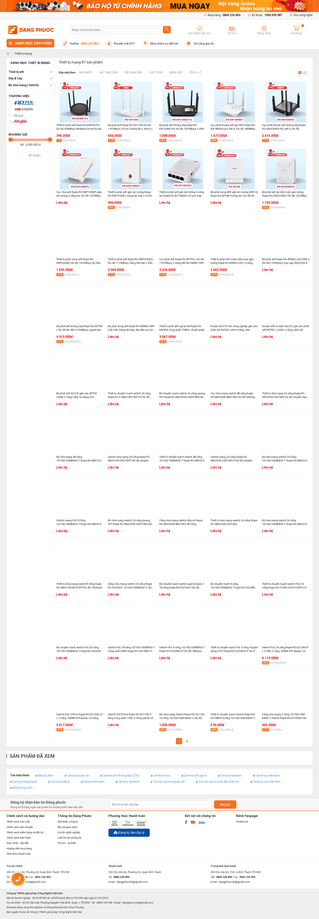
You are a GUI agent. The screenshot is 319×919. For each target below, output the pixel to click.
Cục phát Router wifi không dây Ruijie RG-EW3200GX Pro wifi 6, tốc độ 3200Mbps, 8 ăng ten (283, 127)
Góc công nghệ (301, 15)
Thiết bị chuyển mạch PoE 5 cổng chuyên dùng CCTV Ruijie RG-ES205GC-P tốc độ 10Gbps (234, 649)
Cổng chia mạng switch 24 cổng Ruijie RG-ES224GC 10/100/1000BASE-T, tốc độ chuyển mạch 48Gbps (130, 585)
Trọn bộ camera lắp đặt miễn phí (218, 781)
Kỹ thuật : (265, 15)
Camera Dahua (60, 781)
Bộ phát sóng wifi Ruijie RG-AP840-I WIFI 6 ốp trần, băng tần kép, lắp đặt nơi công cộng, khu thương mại (131, 328)
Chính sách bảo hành (19, 837)
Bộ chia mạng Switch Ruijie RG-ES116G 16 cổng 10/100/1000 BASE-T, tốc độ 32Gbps (182, 716)
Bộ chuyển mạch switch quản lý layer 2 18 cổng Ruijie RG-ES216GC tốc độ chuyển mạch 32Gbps (181, 585)
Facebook (242, 821)
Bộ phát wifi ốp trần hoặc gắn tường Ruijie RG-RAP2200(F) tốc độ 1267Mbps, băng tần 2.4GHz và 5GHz (285, 194)
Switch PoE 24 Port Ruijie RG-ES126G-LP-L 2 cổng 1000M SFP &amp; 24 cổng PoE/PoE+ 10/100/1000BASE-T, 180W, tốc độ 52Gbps (80, 716)
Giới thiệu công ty (68, 821)
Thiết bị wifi (16, 71)
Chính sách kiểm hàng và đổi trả (25, 832)
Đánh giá (175, 72)
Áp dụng (34, 155)
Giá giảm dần (133, 72)
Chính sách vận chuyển (20, 827)
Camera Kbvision (94, 781)
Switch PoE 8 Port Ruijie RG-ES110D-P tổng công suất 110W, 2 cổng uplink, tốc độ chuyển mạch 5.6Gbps (131, 716)
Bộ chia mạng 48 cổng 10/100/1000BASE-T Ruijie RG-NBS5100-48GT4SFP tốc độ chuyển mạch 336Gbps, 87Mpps (79, 458)
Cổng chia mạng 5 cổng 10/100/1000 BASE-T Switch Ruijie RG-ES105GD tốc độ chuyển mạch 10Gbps (284, 716)
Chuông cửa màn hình (266, 781)
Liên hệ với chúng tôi (69, 837)
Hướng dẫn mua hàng (19, 848)
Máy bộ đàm (46, 775)
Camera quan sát (78, 775)
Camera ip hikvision (267, 775)
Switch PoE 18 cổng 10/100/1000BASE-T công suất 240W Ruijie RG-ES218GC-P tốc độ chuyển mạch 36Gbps (131, 649)
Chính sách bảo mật (18, 821)
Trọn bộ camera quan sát (169, 781)
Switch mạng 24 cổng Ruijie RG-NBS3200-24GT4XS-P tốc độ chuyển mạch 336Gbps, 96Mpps (231, 458)
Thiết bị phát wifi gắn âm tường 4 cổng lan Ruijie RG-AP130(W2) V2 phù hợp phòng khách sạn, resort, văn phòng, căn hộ (181, 194)
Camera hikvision (231, 775)
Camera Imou (161, 775)
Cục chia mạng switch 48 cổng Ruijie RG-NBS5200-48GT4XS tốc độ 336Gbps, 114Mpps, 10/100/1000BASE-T (234, 395)
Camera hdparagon (24, 781)
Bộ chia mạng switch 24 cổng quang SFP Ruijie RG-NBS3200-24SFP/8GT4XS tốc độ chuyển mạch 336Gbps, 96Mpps (131, 522)
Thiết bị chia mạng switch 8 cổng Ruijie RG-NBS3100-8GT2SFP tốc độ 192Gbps (79, 585)
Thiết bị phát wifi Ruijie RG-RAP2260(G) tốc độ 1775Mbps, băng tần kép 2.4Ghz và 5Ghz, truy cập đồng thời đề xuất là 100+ (131, 261)
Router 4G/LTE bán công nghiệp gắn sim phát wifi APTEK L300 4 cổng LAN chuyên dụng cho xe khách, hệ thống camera (234, 328)
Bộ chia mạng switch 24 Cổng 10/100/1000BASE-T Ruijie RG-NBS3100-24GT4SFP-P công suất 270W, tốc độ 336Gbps (285, 458)
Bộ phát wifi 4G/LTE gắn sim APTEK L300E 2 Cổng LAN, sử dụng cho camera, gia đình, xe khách (76, 395)
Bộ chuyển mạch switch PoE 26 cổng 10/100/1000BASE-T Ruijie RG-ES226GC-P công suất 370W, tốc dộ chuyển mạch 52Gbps (79, 649)
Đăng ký (225, 804)
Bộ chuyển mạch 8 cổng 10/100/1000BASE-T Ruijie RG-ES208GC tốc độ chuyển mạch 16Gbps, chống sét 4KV (234, 585)
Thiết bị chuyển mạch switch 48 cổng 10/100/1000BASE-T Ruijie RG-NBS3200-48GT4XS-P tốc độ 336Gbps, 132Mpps (182, 458)
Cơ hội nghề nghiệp (69, 832)
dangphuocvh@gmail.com (132, 881)
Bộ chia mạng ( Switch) (24, 85)
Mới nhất (85, 72)
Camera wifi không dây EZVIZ (121, 775)
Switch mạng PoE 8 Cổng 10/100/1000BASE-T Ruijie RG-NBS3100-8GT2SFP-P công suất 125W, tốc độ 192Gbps (79, 522)
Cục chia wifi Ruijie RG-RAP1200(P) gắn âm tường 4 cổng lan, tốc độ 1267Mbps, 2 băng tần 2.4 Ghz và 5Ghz (79, 194)
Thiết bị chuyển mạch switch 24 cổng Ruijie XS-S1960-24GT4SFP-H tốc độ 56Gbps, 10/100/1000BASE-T (129, 395)
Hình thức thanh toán (19, 853)
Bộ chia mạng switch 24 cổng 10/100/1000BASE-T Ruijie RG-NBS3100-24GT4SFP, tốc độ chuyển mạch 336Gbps (285, 522)
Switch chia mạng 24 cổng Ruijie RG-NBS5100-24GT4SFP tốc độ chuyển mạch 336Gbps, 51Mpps (129, 458)
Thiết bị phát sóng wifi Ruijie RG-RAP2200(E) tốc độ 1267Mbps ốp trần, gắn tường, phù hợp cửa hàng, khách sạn (78, 261)
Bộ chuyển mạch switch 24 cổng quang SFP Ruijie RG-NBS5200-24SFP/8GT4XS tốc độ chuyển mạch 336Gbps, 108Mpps (182, 395)
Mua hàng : (222, 15)
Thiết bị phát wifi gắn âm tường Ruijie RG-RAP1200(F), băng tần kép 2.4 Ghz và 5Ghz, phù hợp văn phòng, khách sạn (131, 194)
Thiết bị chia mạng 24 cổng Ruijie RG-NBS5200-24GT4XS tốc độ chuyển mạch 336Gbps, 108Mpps (285, 395)
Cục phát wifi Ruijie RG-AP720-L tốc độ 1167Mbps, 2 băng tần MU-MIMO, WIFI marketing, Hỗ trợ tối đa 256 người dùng (182, 261)
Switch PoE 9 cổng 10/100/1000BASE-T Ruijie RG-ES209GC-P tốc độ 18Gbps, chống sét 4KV (182, 649)
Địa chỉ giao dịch (67, 827)
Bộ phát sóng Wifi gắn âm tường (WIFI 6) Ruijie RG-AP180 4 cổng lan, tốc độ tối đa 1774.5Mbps (234, 194)
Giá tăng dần (108, 72)
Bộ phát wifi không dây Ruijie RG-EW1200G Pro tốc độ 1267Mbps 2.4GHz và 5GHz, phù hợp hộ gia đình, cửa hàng (182, 127)
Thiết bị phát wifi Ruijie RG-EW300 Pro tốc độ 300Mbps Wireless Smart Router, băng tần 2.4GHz (79, 127)
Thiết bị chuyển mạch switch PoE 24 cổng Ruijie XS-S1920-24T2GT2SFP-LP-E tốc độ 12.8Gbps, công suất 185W (285, 585)
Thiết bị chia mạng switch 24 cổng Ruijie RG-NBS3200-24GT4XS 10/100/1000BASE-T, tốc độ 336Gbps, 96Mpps (234, 522)
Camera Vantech (129, 781)
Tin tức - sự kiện (67, 843)
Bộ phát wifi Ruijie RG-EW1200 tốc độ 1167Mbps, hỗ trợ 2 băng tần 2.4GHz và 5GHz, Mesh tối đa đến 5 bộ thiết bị (131, 127)
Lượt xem (156, 72)
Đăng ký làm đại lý (129, 833)
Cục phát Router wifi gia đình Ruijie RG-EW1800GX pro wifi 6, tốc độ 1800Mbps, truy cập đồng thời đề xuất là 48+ (234, 127)
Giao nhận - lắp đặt (17, 843)
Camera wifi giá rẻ (195, 775)
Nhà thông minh (22, 787)
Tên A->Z (195, 72)
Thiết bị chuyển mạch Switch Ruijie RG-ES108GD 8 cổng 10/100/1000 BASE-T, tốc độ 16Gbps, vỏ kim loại (233, 716)
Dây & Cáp (15, 78)
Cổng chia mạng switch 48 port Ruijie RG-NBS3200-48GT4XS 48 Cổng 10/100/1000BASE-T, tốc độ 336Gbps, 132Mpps (181, 522)
